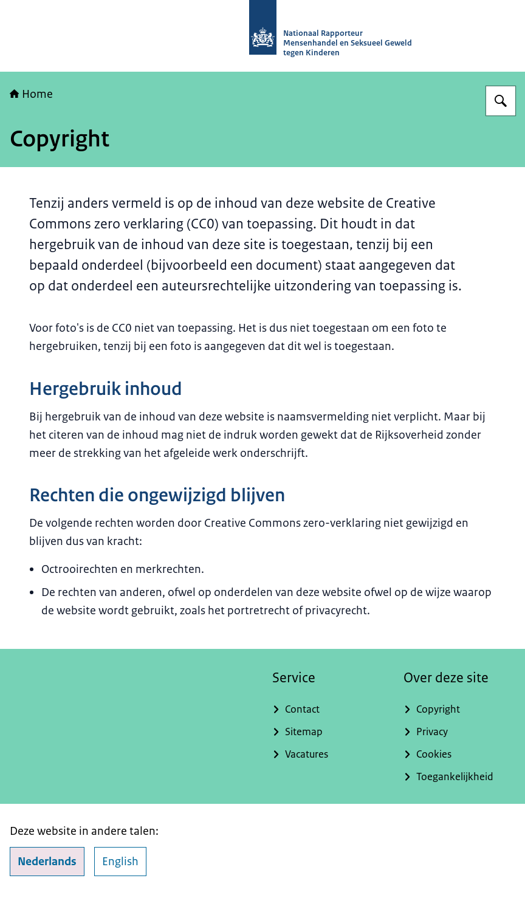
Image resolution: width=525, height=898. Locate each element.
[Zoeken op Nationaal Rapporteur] (500, 100)
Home (31, 94)
